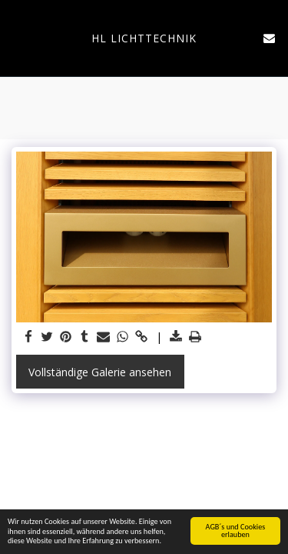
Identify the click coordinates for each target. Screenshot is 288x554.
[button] (17, 37)
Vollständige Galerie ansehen (99, 372)
